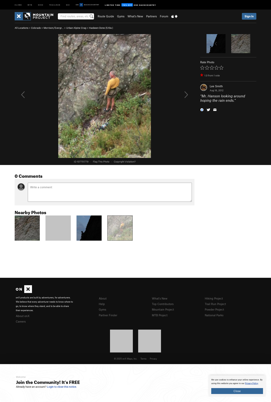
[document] (237, 386)
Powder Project (214, 309)
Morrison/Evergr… (54, 27)
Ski (68, 4)
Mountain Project (163, 309)
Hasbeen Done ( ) (101, 27)
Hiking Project (214, 298)
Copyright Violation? (125, 161)
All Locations (21, 27)
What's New (135, 16)
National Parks (214, 315)
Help (102, 304)
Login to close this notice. (62, 386)
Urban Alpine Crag (76, 27)
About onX (22, 316)
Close (237, 391)
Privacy (153, 358)
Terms (143, 358)
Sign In (249, 16)
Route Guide (106, 16)
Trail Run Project (215, 304)
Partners (151, 16)
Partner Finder (108, 315)
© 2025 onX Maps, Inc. (125, 358)
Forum (164, 16)
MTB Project (159, 315)
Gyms (120, 16)
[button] (202, 109)
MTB (30, 4)
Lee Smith (216, 86)
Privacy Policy (251, 383)
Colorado (36, 27)
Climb (18, 4)
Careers (21, 321)
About (103, 298)
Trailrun (54, 4)
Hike (40, 4)
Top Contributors (163, 304)
